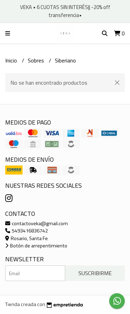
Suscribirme (95, 273)
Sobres (36, 60)
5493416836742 (26, 231)
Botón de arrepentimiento (36, 245)
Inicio (11, 60)
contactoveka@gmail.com (36, 223)
